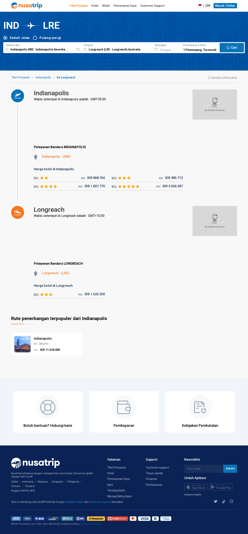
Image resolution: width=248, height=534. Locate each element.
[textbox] (39, 47)
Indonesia (27, 481)
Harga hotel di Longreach (53, 286)
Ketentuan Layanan (100, 502)
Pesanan (151, 478)
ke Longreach (66, 77)
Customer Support (152, 5)
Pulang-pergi (50, 38)
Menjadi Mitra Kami (119, 496)
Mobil (106, 5)
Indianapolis (43, 77)
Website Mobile (192, 494)
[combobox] (39, 47)
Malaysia (43, 481)
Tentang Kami (116, 490)
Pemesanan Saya (125, 5)
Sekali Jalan (20, 38)
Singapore (57, 481)
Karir (110, 484)
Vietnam (16, 486)
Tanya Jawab (154, 473)
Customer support (157, 467)
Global (14, 481)
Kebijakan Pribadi (74, 502)
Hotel (94, 5)
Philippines (73, 481)
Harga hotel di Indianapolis (54, 169)
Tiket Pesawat (78, 5)
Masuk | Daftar (225, 5)
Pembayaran (154, 484)
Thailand (30, 486)
